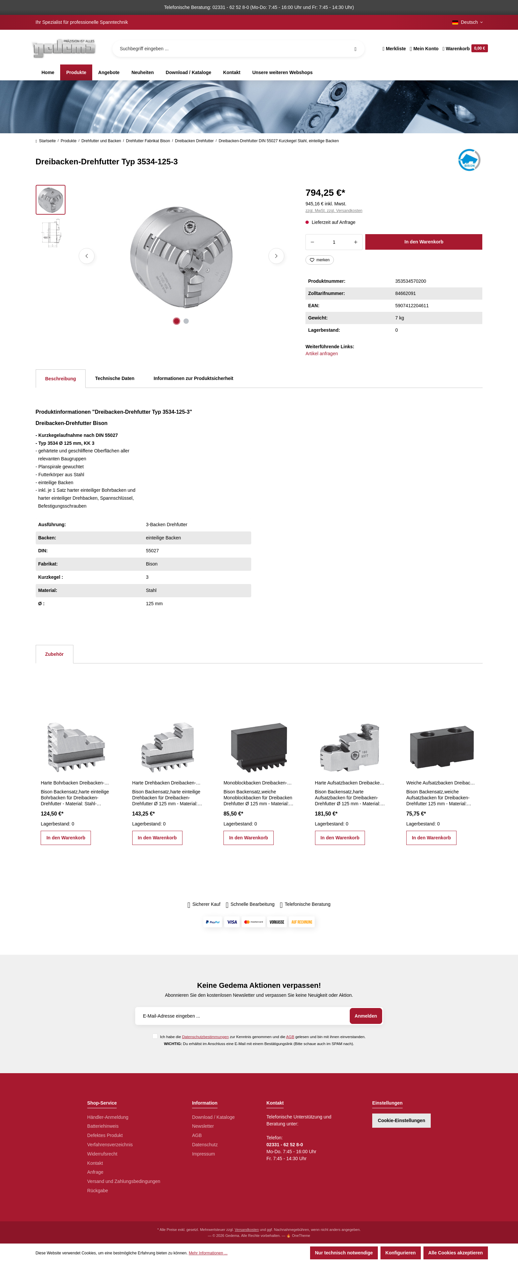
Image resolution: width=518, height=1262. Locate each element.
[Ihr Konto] (424, 48)
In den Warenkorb (424, 241)
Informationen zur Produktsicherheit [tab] (193, 378)
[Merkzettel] (394, 48)
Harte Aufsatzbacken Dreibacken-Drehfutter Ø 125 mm (350, 782)
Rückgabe (97, 1190)
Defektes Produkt (105, 1135)
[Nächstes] (276, 256)
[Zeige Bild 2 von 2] (186, 321)
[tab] (61, 378)
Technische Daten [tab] (115, 378)
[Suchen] (355, 48)
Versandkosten (247, 1230)
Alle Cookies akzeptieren (455, 1252)
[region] (163, 256)
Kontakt (95, 1163)
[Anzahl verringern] (312, 242)
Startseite (46, 141)
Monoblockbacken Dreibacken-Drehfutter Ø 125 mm (258, 782)
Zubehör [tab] (54, 654)
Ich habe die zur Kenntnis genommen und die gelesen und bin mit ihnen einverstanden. (263, 1036)
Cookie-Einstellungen (401, 1120)
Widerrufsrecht (102, 1154)
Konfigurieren (400, 1252)
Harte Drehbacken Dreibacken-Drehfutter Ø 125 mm (167, 782)
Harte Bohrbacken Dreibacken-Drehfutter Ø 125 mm (76, 782)
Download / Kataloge (213, 1117)
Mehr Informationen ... (208, 1253)
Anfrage (95, 1172)
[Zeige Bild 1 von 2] (176, 321)
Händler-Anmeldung (108, 1117)
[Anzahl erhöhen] (356, 242)
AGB (290, 1036)
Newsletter (203, 1126)
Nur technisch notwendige (344, 1252)
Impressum (203, 1154)
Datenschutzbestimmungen (205, 1036)
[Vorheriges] (87, 256)
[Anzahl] (334, 242)
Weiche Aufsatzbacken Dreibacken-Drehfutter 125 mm (441, 782)
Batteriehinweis (103, 1126)
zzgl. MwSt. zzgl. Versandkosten (333, 210)
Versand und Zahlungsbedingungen (123, 1181)
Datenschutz (205, 1144)
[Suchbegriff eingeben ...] (238, 48)
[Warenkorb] (464, 48)
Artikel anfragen (321, 353)
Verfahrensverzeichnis (110, 1144)
